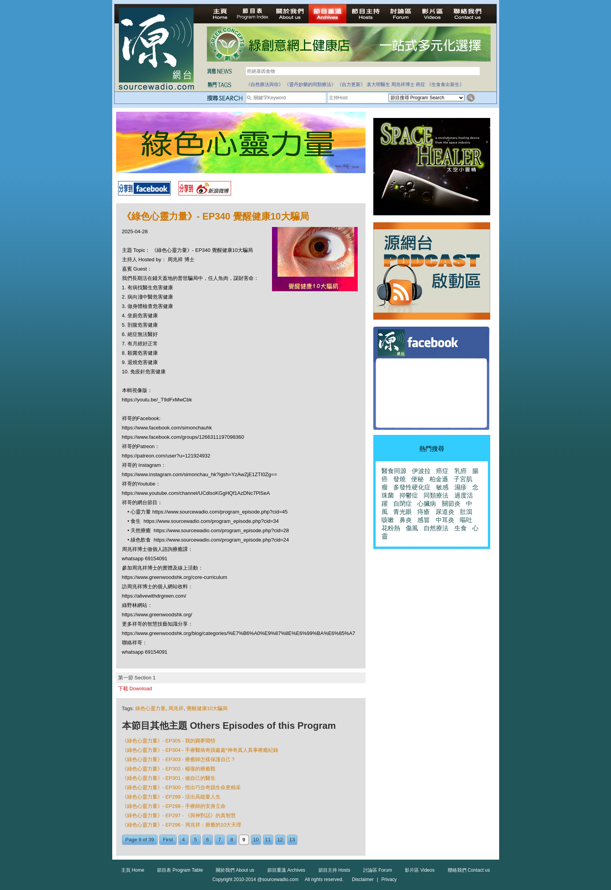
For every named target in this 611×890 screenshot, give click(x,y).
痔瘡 (423, 511)
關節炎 (451, 503)
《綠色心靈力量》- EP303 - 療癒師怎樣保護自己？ (179, 759)
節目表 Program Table (180, 870)
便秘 (417, 479)
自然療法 (436, 528)
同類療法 (436, 495)
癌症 (420, 84)
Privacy (389, 879)
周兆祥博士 (403, 84)
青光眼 (402, 511)
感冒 (423, 520)
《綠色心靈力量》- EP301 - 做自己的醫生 (169, 778)
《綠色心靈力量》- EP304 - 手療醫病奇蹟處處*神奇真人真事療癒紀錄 (200, 750)
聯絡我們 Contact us (469, 870)
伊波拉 (421, 471)
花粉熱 (390, 528)
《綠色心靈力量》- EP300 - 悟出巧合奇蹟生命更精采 (181, 787)
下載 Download (135, 688)
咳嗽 (387, 520)
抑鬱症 (408, 495)
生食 (460, 528)
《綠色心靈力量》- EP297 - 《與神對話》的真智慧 (179, 815)
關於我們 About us (235, 870)
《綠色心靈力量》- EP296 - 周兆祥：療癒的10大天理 (182, 825)
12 (280, 840)
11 (267, 840)
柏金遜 (438, 479)
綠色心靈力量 (150, 708)
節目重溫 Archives (286, 870)
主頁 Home (132, 870)
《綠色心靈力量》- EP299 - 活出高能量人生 (171, 797)
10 (255, 840)
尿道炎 (445, 511)
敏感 (442, 487)
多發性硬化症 (412, 487)
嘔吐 (466, 520)
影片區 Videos (419, 870)
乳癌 (460, 471)
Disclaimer (363, 879)
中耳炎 (445, 520)
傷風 (412, 528)
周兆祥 (176, 708)
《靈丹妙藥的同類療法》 (310, 84)
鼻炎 (405, 520)
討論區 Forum (377, 870)
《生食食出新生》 (445, 84)
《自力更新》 (351, 84)
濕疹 (460, 487)
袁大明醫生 (378, 84)
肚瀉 (466, 511)
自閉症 (402, 503)
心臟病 (426, 503)
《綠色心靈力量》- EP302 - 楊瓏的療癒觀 (169, 769)
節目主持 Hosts (334, 870)
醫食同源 (393, 471)
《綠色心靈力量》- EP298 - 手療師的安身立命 (174, 806)
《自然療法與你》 (264, 84)
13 (292, 840)
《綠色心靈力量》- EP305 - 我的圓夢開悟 (169, 741)
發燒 (399, 479)
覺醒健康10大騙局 (207, 708)
